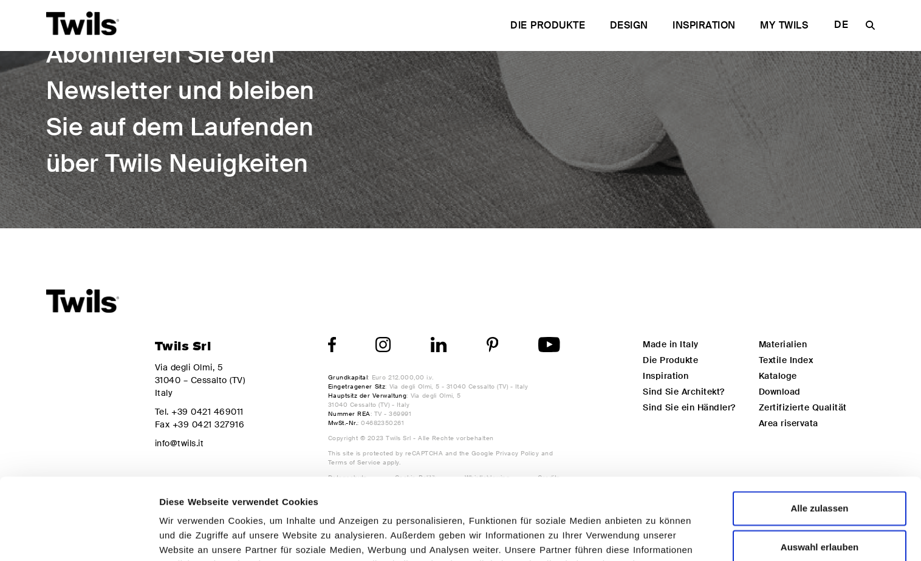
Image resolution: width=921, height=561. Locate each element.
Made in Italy (670, 344)
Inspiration (704, 25)
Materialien (783, 344)
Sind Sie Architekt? (683, 391)
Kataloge (778, 375)
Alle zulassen (819, 426)
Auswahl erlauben (819, 465)
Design (629, 25)
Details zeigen (646, 537)
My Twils (784, 25)
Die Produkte (547, 25)
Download (780, 391)
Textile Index (786, 360)
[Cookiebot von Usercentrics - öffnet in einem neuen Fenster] (79, 537)
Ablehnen (819, 504)
